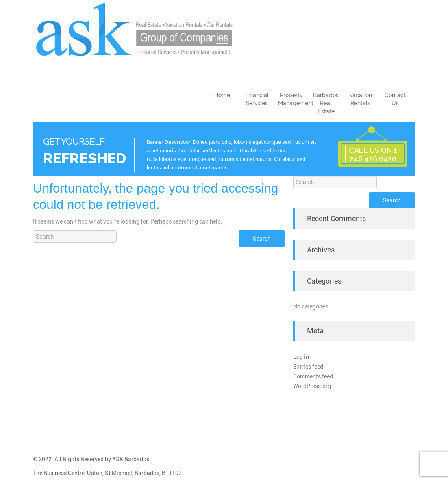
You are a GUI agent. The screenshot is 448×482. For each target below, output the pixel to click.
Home (222, 95)
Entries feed (308, 366)
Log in (301, 357)
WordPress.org (312, 386)
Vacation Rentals (360, 99)
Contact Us (395, 99)
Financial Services (257, 99)
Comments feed (313, 376)
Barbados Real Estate (326, 103)
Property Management (293, 99)
